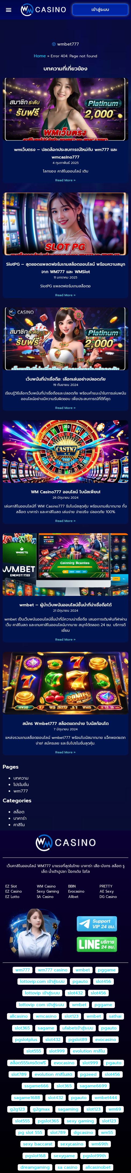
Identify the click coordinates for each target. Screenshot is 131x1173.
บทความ (20, 778)
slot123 (71, 1016)
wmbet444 (105, 1098)
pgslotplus (26, 1039)
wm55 (107, 1132)
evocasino (105, 1039)
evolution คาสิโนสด (53, 1074)
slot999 (57, 1051)
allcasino (19, 1016)
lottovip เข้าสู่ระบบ (42, 993)
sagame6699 (93, 1086)
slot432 (75, 993)
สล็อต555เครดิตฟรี (28, 1063)
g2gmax (41, 1109)
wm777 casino (52, 970)
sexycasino (71, 1144)
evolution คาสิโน (89, 1051)
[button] (8, 9)
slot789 (19, 1074)
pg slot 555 (30, 1132)
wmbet (82, 970)
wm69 (114, 1109)
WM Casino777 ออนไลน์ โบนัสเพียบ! (65, 492)
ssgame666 (36, 1086)
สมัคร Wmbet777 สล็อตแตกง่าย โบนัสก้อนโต (66, 723)
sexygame (64, 1156)
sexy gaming (80, 1121)
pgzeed (88, 1074)
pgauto (80, 981)
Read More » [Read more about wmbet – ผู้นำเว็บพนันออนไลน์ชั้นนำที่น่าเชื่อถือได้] (65, 639)
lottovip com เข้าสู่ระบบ (41, 1005)
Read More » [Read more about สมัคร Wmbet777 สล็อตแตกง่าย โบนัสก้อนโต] (65, 752)
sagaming (68, 1109)
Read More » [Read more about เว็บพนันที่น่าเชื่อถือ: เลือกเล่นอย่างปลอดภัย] (65, 407)
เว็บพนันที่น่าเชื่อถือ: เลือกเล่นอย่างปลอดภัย (65, 379)
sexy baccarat (37, 1144)
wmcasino (46, 1016)
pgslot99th (94, 1156)
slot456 (103, 981)
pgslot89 (77, 1039)
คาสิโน (19, 825)
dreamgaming (35, 1167)
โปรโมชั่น (21, 784)
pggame (107, 970)
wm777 (20, 791)
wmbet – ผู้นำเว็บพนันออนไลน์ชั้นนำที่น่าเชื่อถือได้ (65, 605)
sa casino (67, 1167)
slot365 (22, 1028)
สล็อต (18, 812)
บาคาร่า (20, 818)
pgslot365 (48, 1121)
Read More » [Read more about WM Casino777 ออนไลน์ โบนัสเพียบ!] (65, 520)
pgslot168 (35, 1156)
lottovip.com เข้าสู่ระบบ (42, 981)
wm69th (99, 1144)
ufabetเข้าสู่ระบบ (77, 1028)
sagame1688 (27, 1098)
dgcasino (83, 1132)
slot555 (33, 1051)
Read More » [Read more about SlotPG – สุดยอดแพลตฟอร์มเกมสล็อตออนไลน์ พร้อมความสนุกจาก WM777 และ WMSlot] (65, 295)
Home (40, 56)
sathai (115, 1016)
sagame (46, 1028)
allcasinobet (98, 1167)
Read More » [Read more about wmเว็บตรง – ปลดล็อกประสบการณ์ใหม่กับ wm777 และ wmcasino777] (65, 180)
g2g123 (17, 1109)
